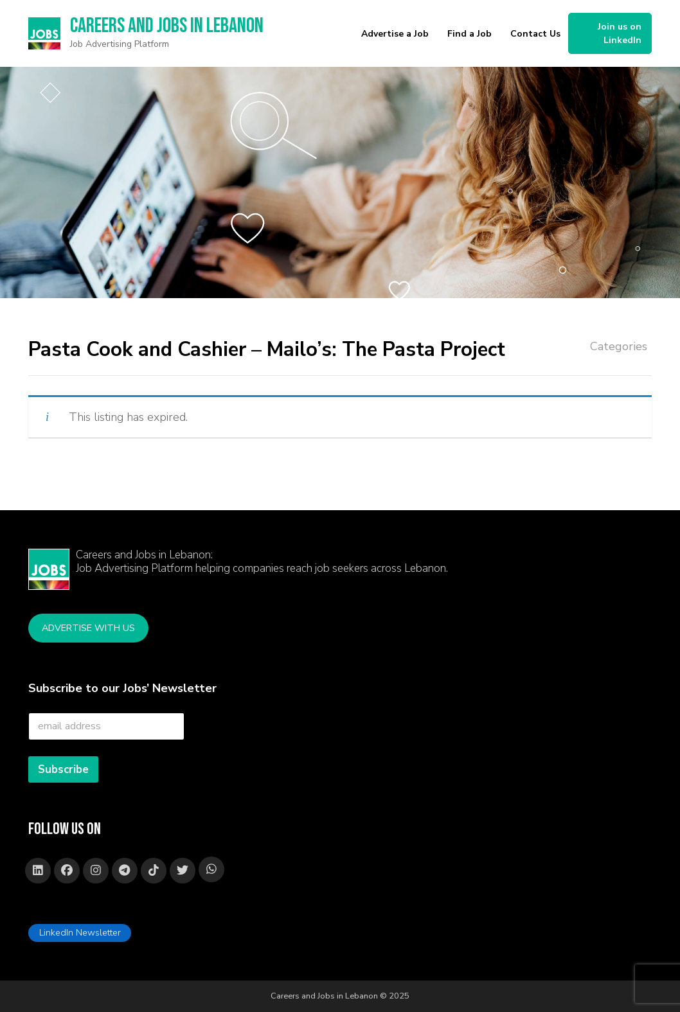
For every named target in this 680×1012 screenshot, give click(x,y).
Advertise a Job (395, 34)
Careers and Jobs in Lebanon (167, 26)
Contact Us (535, 34)
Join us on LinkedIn (619, 33)
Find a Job (469, 34)
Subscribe (63, 769)
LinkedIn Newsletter (80, 932)
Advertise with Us (88, 627)
